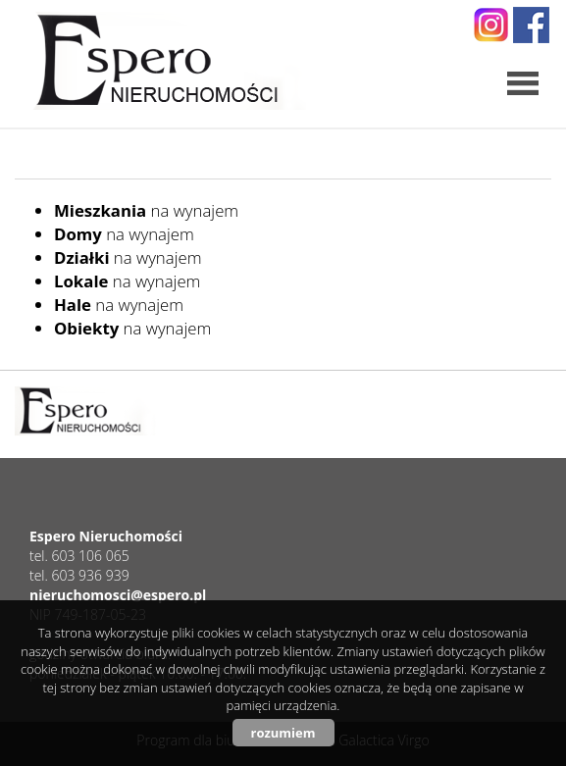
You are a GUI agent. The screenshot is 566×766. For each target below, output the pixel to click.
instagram (491, 25)
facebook (531, 25)
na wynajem (146, 210)
